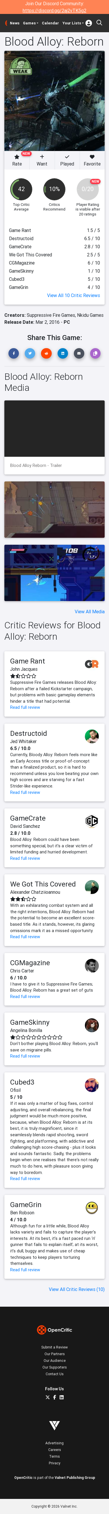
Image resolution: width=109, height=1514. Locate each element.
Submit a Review (54, 1347)
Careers (54, 1450)
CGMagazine (30, 963)
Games (29, 23)
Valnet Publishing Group (75, 1477)
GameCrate (28, 818)
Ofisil (15, 1090)
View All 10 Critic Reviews (73, 295)
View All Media (90, 611)
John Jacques (23, 669)
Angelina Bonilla (26, 1030)
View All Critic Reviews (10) (77, 1289)
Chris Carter (22, 971)
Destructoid (28, 733)
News (14, 23)
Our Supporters (54, 1367)
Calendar (50, 23)
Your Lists (71, 23)
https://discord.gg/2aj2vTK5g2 (54, 10)
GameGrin (26, 1204)
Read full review (25, 707)
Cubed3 (22, 1082)
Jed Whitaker (23, 741)
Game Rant (27, 661)
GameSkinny (29, 1022)
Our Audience (55, 1360)
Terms (54, 1456)
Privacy (54, 1463)
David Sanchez (25, 826)
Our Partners (54, 1354)
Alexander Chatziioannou (35, 892)
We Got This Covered (43, 884)
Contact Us (55, 1374)
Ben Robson (22, 1212)
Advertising (54, 1443)
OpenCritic (23, 1477)
